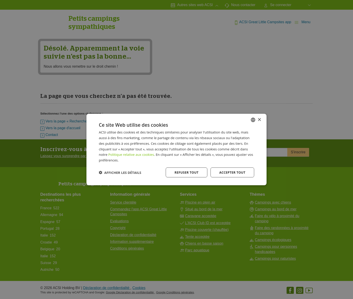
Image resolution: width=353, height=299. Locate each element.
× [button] (259, 119)
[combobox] (253, 120)
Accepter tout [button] (232, 172)
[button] (120, 172)
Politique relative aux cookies (131, 154)
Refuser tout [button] (186, 172)
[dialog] (176, 149)
